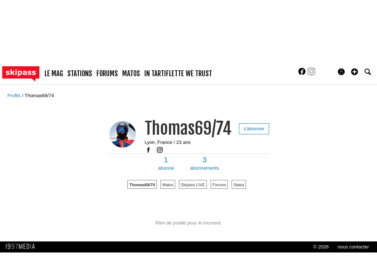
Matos (167, 185)
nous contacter (353, 247)
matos (131, 73)
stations (79, 73)
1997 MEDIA (22, 246)
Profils (14, 95)
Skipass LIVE (193, 185)
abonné (166, 163)
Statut (238, 185)
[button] (354, 72)
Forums (219, 185)
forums (107, 73)
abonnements (204, 163)
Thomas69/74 (39, 95)
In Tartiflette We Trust (178, 73)
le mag (54, 73)
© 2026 (321, 247)
